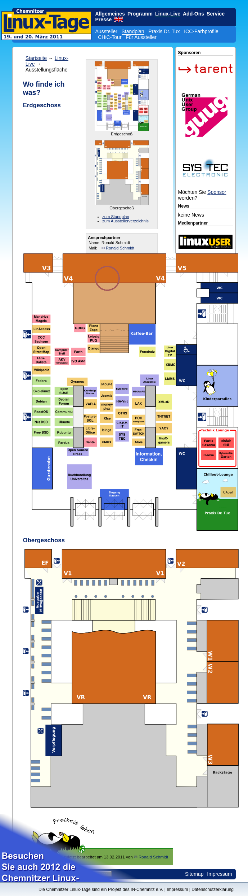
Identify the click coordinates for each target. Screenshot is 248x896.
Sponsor (216, 192)
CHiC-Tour (109, 37)
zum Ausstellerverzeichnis (125, 221)
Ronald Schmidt (120, 248)
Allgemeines (110, 14)
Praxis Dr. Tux (164, 31)
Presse (103, 19)
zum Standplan (115, 216)
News (183, 206)
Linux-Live (167, 14)
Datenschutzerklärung (212, 889)
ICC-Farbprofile (201, 31)
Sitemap (194, 874)
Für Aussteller (141, 37)
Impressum (219, 874)
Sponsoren (189, 52)
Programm (140, 14)
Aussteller (106, 31)
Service (216, 14)
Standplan (133, 31)
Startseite (36, 58)
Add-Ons (193, 14)
